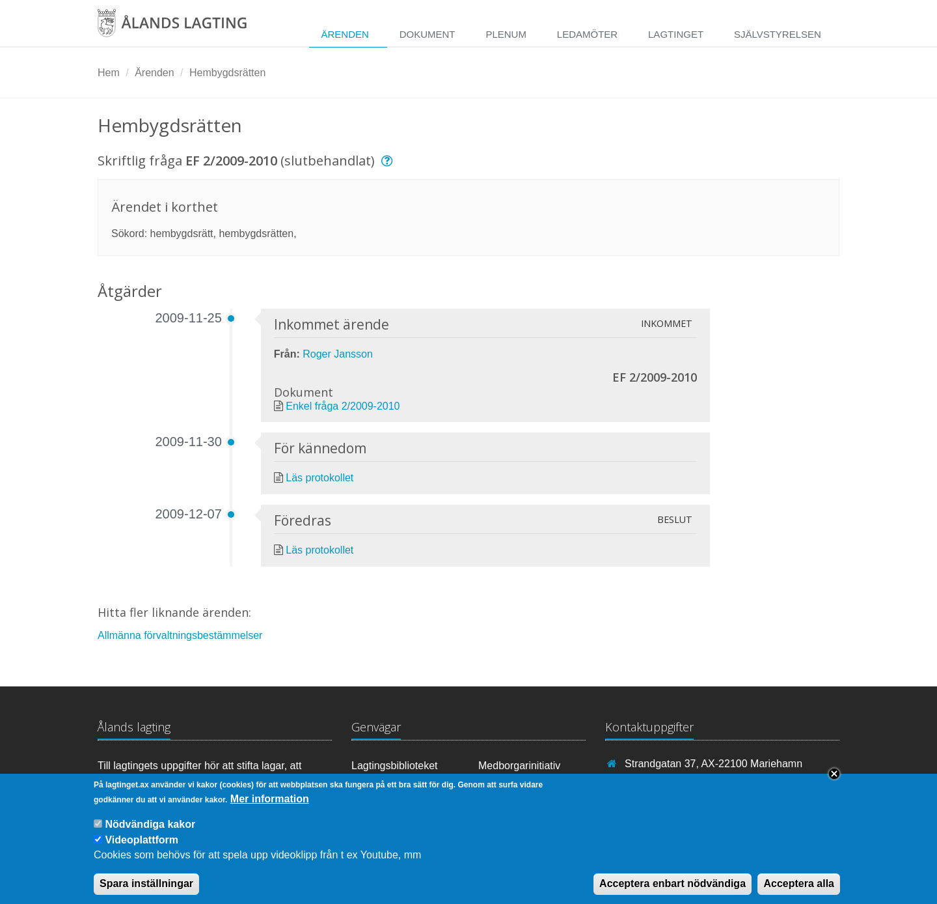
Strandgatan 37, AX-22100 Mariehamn (713, 763)
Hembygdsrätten (227, 72)
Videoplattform (141, 848)
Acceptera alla (798, 891)
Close (834, 782)
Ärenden (344, 34)
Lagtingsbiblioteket (394, 765)
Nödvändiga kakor (150, 832)
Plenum (505, 34)
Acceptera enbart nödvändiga (672, 891)
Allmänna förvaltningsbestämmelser (180, 635)
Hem (109, 72)
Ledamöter (587, 34)
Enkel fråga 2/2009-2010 (343, 406)
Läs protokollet (319, 477)
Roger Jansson (338, 354)
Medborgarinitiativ (519, 765)
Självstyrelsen (777, 34)
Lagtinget (675, 34)
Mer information (269, 806)
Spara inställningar (146, 891)
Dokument (427, 34)
